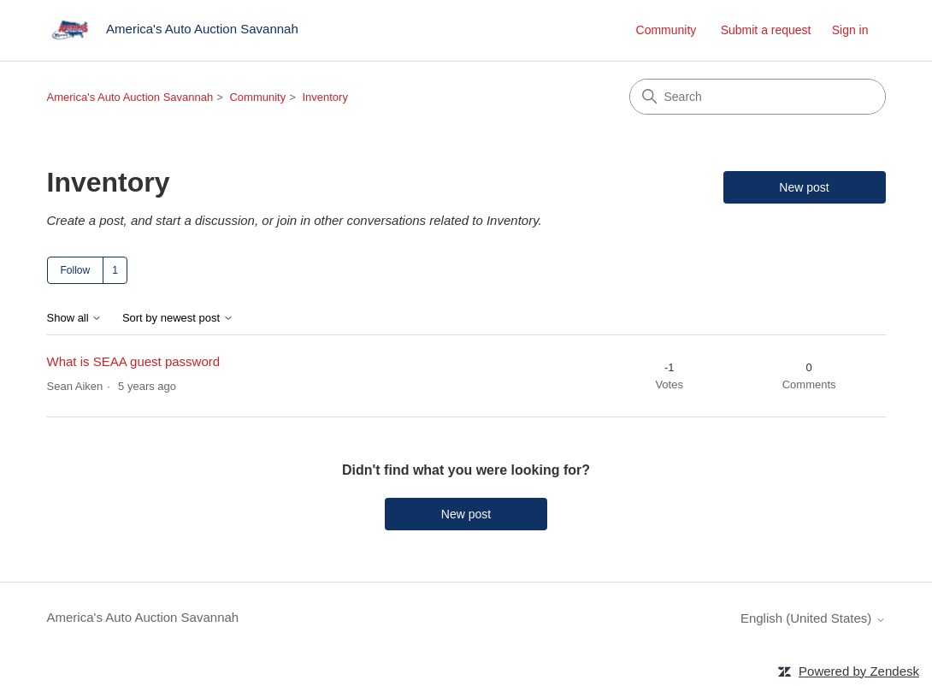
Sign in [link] (850, 30)
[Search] (757, 97)
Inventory (324, 97)
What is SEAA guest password (134, 361)
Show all (75, 318)
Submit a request (766, 30)
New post (804, 187)
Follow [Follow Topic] (76, 270)
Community (666, 30)
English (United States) (813, 618)
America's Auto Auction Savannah (130, 97)
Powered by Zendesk (859, 671)
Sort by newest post (177, 318)
